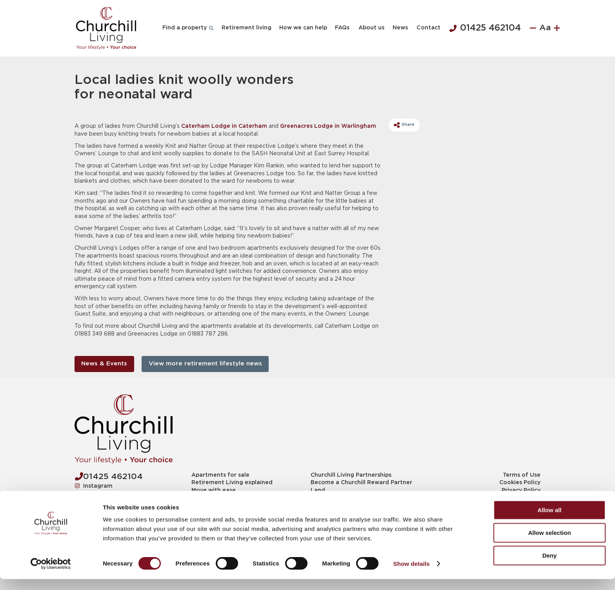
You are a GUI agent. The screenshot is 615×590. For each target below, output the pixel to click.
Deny (549, 566)
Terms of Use (521, 475)
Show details (411, 574)
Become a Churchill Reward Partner (361, 482)
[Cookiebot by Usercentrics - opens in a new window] (50, 575)
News (400, 27)
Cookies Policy (519, 482)
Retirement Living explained (232, 482)
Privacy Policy (521, 490)
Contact (428, 27)
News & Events (104, 363)
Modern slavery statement (502, 498)
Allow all (550, 520)
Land (318, 490)
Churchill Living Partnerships (351, 475)
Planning (323, 498)
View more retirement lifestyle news (205, 363)
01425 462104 (485, 28)
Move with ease (213, 490)
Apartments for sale (220, 475)
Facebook (93, 501)
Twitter (89, 493)
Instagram (94, 485)
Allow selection (549, 543)
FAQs (342, 27)
